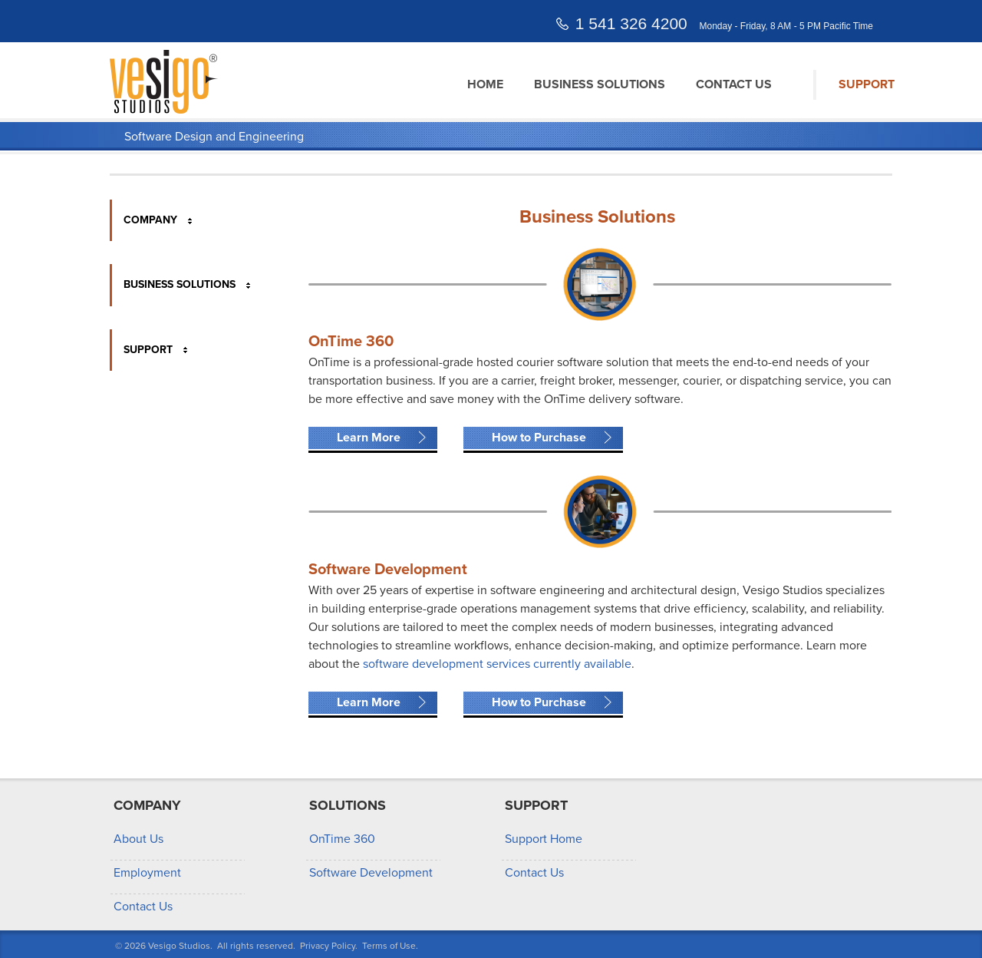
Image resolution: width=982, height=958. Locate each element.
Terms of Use (389, 945)
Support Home (543, 839)
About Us (138, 839)
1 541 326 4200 (631, 23)
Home (485, 84)
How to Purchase (539, 437)
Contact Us (734, 84)
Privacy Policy (327, 945)
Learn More (368, 437)
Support (867, 84)
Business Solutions (599, 84)
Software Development (371, 872)
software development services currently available (497, 664)
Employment (147, 872)
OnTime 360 (342, 839)
